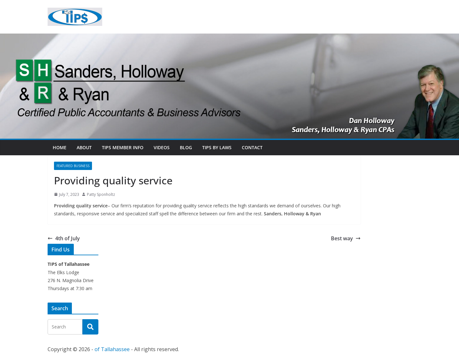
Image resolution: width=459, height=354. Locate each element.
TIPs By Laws (217, 147)
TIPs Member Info (122, 147)
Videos (162, 147)
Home (59, 147)
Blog (186, 147)
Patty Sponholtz (101, 194)
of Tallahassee (112, 349)
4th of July (64, 238)
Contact (252, 147)
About (84, 147)
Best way (346, 238)
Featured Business (73, 166)
